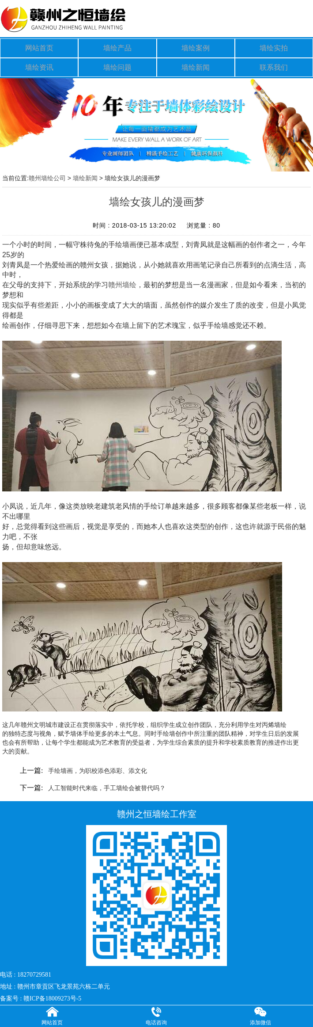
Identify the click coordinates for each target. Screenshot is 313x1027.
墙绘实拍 (274, 46)
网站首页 (39, 46)
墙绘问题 (117, 63)
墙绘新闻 (195, 63)
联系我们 (274, 63)
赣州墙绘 (122, 280)
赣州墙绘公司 (47, 172)
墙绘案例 (195, 46)
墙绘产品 (117, 46)
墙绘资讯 (39, 63)
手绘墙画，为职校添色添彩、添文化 (97, 766)
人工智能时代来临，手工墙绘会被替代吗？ (107, 783)
